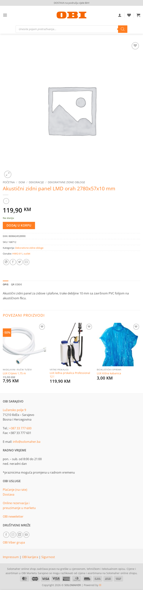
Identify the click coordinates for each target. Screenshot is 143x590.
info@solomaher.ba (26, 442)
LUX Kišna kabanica (109, 373)
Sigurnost (48, 557)
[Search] (122, 29)
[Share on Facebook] (13, 262)
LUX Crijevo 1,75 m (14, 373)
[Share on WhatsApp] (6, 262)
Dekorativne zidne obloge (66, 182)
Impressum (11, 557)
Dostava (8, 494)
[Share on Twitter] (20, 262)
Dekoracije (36, 182)
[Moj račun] (120, 15)
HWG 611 (17, 253)
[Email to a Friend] (26, 262)
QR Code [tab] (16, 284)
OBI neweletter (13, 516)
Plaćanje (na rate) (15, 490)
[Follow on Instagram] (13, 535)
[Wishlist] (129, 15)
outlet (27, 253)
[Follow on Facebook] (6, 535)
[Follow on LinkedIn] (20, 535)
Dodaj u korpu (19, 225)
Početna (9, 182)
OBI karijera (30, 557)
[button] (5, 15)
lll (100, 585)
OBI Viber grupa (14, 542)
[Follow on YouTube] (26, 535)
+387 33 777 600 (20, 428)
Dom (22, 182)
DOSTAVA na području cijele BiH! (71, 2)
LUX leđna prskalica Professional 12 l (70, 374)
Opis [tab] (5, 284)
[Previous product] (6, 201)
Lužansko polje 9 (14, 410)
